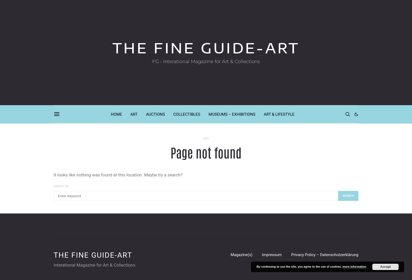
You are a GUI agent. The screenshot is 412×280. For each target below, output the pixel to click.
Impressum (272, 254)
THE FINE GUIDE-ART (206, 48)
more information (354, 266)
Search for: (62, 186)
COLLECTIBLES (186, 114)
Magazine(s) (241, 254)
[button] (356, 114)
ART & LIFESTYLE (279, 114)
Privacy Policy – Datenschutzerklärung (324, 254)
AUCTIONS (155, 114)
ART (133, 114)
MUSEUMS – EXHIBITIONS (232, 114)
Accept (385, 267)
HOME (116, 114)
